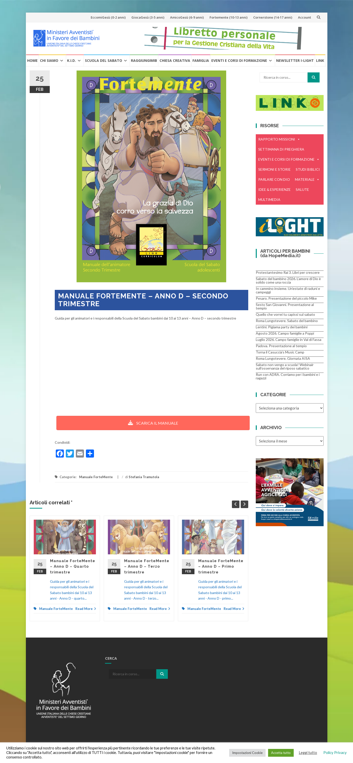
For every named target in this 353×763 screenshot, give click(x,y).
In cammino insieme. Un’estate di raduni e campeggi (288, 290)
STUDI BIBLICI (308, 169)
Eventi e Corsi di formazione (239, 60)
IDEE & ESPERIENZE (274, 189)
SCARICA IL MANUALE (142, 423)
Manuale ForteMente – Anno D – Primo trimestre (220, 566)
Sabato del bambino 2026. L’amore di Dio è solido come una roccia (288, 280)
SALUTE (302, 189)
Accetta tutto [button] (281, 753)
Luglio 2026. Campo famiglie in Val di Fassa (288, 339)
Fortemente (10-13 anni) (228, 17)
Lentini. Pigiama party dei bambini (282, 327)
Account (304, 17)
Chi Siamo (49, 60)
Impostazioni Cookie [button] (247, 753)
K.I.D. (71, 60)
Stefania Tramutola (144, 477)
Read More (85, 609)
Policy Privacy (335, 752)
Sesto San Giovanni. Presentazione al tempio (285, 306)
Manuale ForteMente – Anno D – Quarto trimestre (72, 566)
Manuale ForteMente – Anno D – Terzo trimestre (146, 566)
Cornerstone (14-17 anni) (272, 17)
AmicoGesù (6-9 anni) (187, 17)
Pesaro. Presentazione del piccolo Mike (286, 298)
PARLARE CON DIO (274, 179)
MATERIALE (307, 179)
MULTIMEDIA (269, 199)
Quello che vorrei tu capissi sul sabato (285, 314)
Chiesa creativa (175, 60)
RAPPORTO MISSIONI (279, 139)
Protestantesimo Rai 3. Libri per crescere (288, 272)
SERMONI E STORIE (274, 169)
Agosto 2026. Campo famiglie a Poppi (285, 333)
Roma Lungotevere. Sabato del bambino (287, 321)
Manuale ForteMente (96, 477)
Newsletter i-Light (295, 60)
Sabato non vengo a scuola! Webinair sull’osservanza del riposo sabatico (285, 366)
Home (32, 60)
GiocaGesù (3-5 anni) (147, 17)
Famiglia (200, 60)
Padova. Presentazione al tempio (281, 346)
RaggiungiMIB (144, 60)
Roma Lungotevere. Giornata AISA (283, 358)
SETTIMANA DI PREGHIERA (281, 149)
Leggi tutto (308, 752)
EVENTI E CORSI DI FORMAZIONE (289, 159)
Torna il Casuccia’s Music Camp (280, 352)
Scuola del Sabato (103, 60)
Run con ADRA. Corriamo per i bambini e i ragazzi (288, 376)
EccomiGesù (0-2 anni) (108, 17)
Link (320, 60)
